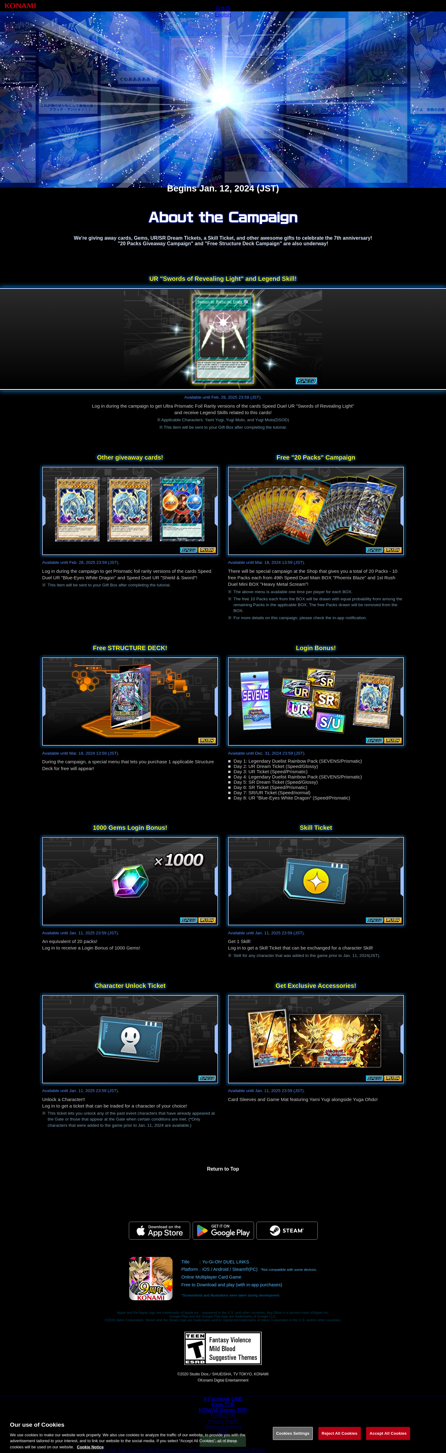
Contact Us (223, 1415)
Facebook (219, 1399)
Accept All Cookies (388, 1438)
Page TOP (223, 1404)
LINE (237, 1399)
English (223, 14)
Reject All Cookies (339, 1438)
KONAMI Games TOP (223, 1410)
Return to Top (223, 1169)
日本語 (223, 8)
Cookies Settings (293, 1438)
